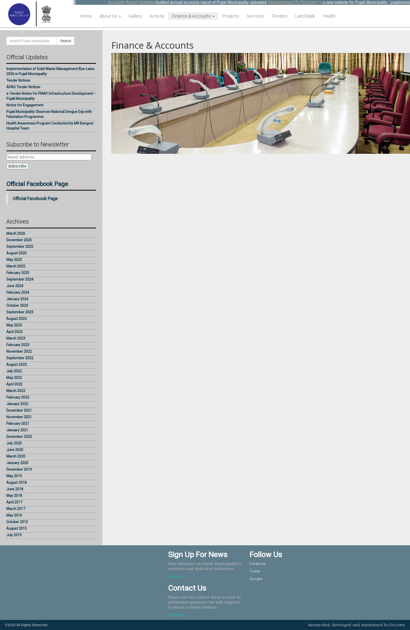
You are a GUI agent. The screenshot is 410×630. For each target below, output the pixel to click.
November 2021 (19, 417)
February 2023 (17, 345)
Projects (230, 16)
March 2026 (15, 233)
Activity (157, 16)
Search (65, 41)
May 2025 (14, 260)
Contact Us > (178, 615)
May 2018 (14, 496)
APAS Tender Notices (23, 87)
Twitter (255, 571)
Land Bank (305, 16)
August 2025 (16, 253)
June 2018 (14, 489)
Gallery (135, 16)
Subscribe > (177, 576)
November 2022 (19, 351)
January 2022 (17, 404)
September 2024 (19, 279)
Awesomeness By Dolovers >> (297, 2)
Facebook (258, 564)
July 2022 (14, 371)
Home (86, 16)
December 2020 (19, 437)
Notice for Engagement (24, 105)
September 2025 (19, 247)
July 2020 (14, 443)
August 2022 (16, 365)
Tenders (279, 16)
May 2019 (14, 476)
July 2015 (14, 535)
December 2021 (19, 410)
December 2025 (19, 240)
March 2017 (15, 509)
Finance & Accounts (193, 16)
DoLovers (397, 625)
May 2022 (14, 378)
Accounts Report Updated (133, 2)
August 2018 (16, 483)
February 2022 (17, 397)
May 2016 (14, 515)
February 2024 (17, 292)
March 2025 (15, 266)
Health (329, 16)
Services (255, 16)
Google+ (256, 579)
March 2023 (15, 338)
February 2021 (17, 424)
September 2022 (19, 358)
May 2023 (14, 325)
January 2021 (17, 430)
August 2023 (16, 319)
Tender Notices (18, 80)
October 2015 (17, 522)
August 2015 (16, 528)
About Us (110, 16)
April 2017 (14, 502)
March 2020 (15, 456)
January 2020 (17, 463)
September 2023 (19, 312)
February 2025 (17, 273)
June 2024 (14, 286)
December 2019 (19, 469)
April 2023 (14, 332)
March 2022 (15, 391)
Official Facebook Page (37, 184)
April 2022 (14, 384)
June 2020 (14, 450)
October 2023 (17, 306)
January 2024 (17, 299)
